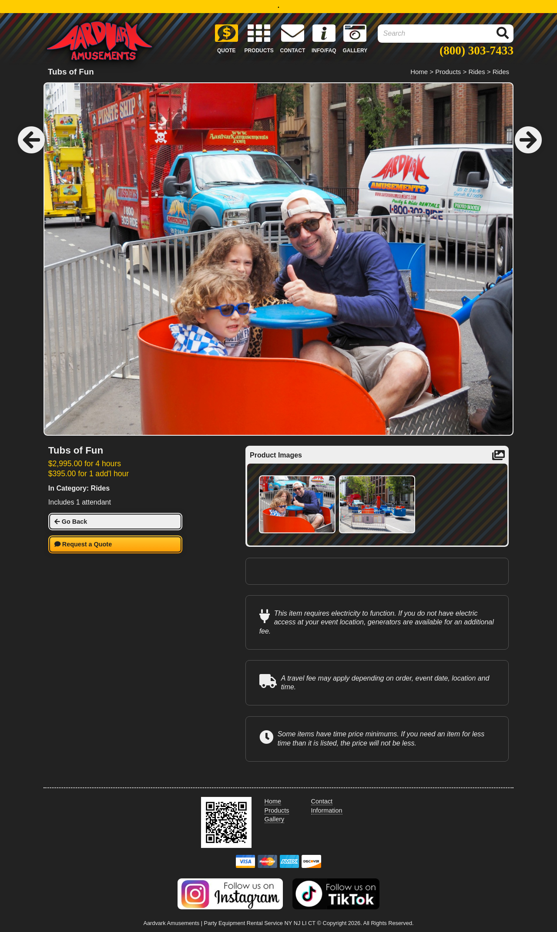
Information (326, 810)
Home (419, 71)
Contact (322, 801)
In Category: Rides (79, 488)
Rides (476, 71)
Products (448, 71)
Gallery (275, 819)
